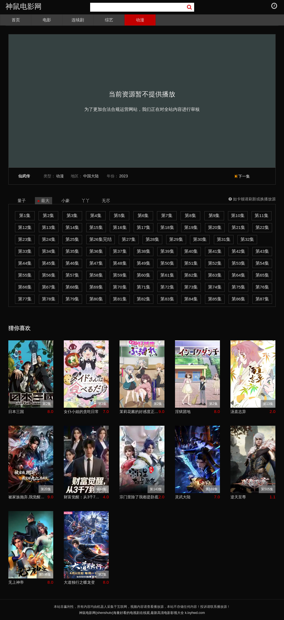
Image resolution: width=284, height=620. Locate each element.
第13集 (48, 227)
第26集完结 (100, 239)
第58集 (96, 275)
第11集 (261, 215)
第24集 (48, 239)
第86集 (238, 299)
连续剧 (78, 19)
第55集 (25, 275)
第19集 (191, 227)
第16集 (119, 227)
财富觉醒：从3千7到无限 (83, 497)
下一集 (242, 176)
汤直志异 (238, 411)
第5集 (119, 215)
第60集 (143, 275)
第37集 (119, 251)
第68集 (72, 287)
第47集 (96, 263)
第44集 (25, 263)
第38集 (143, 251)
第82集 (143, 299)
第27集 (128, 239)
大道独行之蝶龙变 (79, 582)
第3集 (72, 215)
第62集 (191, 275)
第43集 (262, 251)
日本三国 (16, 411)
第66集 (25, 287)
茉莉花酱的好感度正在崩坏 (139, 411)
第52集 (215, 263)
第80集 (96, 299)
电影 (47, 19)
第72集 (167, 287)
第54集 (262, 263)
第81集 (119, 299)
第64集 (238, 275)
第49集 (143, 263)
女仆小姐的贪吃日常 (81, 411)
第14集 (72, 227)
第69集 (96, 287)
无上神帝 (16, 582)
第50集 (167, 263)
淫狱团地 (183, 411)
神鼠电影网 (24, 6)
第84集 (191, 299)
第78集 (48, 299)
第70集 (119, 287)
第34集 (48, 251)
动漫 (140, 19)
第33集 (25, 251)
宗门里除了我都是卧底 (139, 497)
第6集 (143, 215)
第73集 (191, 287)
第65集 (262, 275)
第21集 (238, 227)
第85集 (215, 299)
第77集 (25, 299)
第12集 (25, 227)
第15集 (96, 227)
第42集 (238, 251)
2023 (123, 176)
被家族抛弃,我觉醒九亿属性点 (27, 497)
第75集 (238, 287)
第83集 (167, 299)
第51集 (191, 263)
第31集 (223, 239)
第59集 (119, 275)
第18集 (167, 227)
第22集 (262, 227)
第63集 (215, 275)
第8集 (190, 215)
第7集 (167, 215)
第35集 (72, 251)
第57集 (72, 275)
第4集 (96, 215)
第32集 (247, 239)
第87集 (262, 299)
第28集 (152, 239)
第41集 (215, 251)
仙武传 (24, 176)
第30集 (200, 239)
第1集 (25, 215)
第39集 (167, 251)
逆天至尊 (238, 497)
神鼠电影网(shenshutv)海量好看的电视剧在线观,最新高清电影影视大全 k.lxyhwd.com (142, 613)
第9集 (214, 215)
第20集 (215, 227)
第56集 (48, 275)
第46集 (72, 263)
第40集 (191, 251)
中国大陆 (91, 176)
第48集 (119, 263)
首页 (16, 19)
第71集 (143, 287)
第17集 (143, 227)
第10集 (238, 215)
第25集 (72, 239)
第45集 (48, 263)
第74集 (215, 287)
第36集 (96, 251)
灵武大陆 (183, 497)
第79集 (72, 299)
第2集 (48, 215)
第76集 (262, 287)
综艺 (109, 19)
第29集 (176, 239)
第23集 (25, 239)
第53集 (238, 263)
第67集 (48, 287)
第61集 (167, 275)
